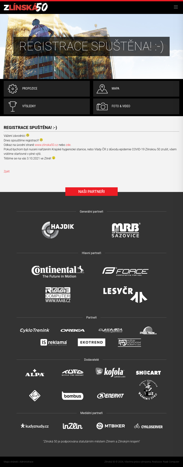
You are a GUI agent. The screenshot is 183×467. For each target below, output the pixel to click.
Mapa (115, 88)
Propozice (29, 88)
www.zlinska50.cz (46, 145)
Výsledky (29, 106)
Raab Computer (171, 461)
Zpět (7, 171)
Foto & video (121, 106)
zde (68, 145)
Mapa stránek (11, 461)
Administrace (26, 461)
